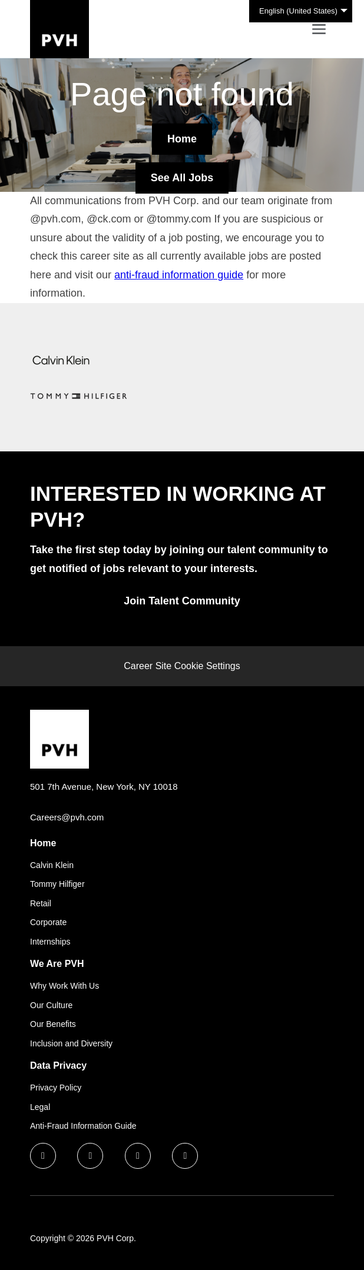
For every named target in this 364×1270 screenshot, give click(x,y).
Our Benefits (53, 1024)
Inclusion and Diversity (71, 1043)
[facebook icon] (43, 1156)
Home (182, 138)
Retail (40, 903)
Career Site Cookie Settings (182, 666)
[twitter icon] (138, 1156)
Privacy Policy (55, 1087)
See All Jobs (182, 177)
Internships (50, 941)
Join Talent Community (182, 601)
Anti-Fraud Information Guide (83, 1126)
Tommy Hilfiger (57, 884)
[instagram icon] (185, 1156)
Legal (40, 1107)
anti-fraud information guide (178, 275)
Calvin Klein (52, 865)
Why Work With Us (64, 985)
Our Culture (51, 1005)
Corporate (48, 922)
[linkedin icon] (90, 1156)
